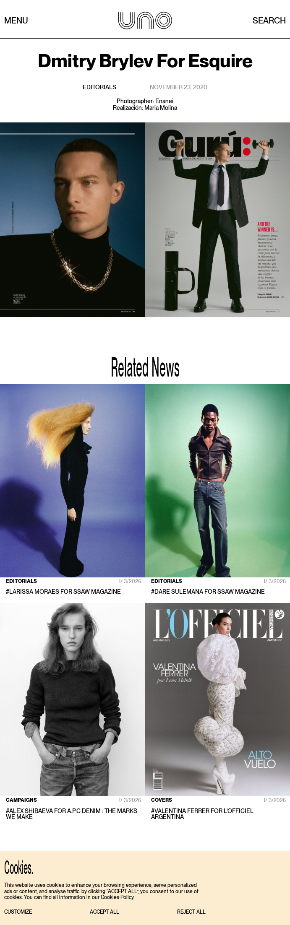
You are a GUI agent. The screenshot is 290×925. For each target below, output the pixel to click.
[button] (18, 912)
